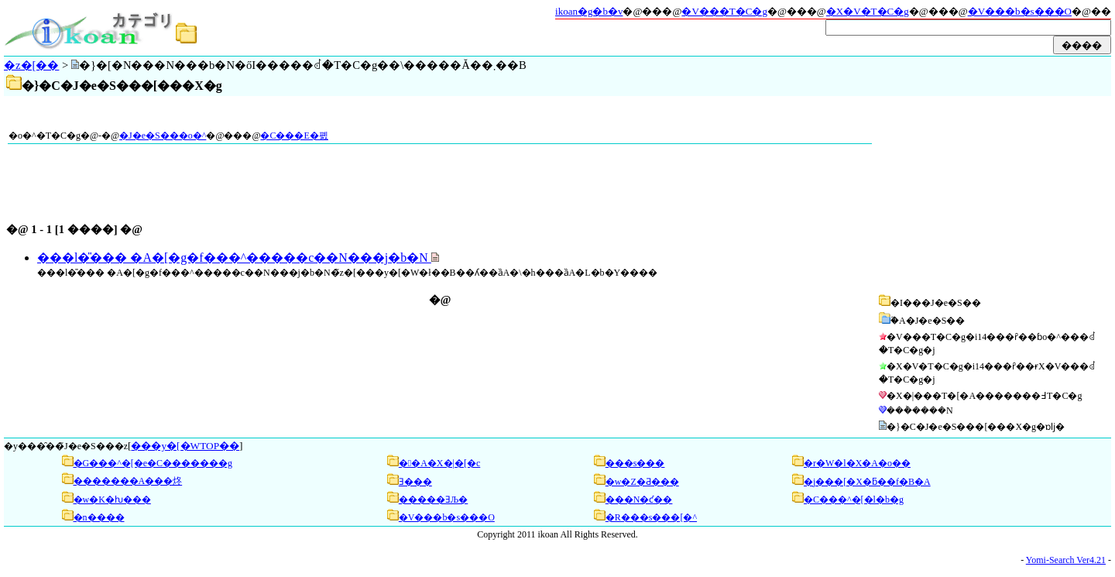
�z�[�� (31, 65)
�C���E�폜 (294, 135)
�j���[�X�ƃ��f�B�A (867, 481)
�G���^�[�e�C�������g (153, 463)
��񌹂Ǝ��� (415, 481)
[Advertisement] (993, 195)
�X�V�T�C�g (867, 11)
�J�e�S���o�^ (162, 135)
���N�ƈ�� (639, 499)
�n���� (99, 517)
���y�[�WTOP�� (185, 446)
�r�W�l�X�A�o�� (857, 463)
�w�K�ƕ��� (112, 499)
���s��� (635, 463)
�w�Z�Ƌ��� (642, 481)
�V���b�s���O (1020, 11)
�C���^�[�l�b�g (854, 499)
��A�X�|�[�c (439, 463)
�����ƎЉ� (433, 499)
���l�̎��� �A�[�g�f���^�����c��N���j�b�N (234, 257)
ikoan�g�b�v (589, 11)
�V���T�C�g (724, 11)
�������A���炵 (128, 481)
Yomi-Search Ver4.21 (1066, 560)
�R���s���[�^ (651, 517)
